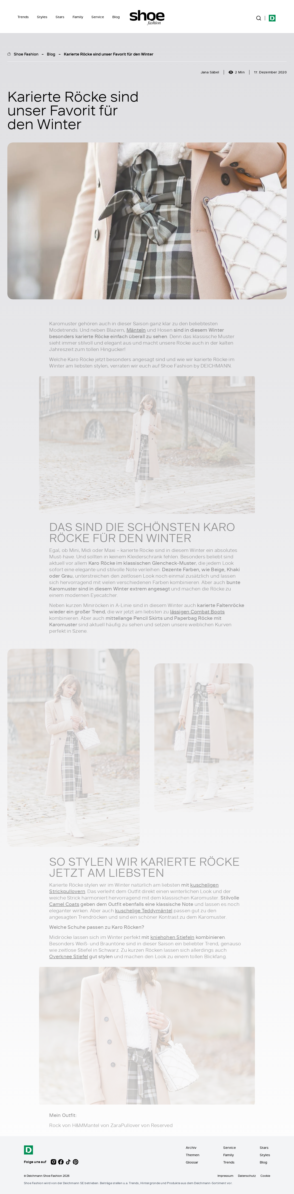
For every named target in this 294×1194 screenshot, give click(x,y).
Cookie (265, 1175)
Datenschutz (247, 1176)
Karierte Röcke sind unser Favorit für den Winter (108, 54)
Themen (192, 1154)
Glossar (192, 1162)
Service (98, 16)
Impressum (225, 1176)
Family (78, 16)
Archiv (191, 1147)
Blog (116, 16)
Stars (60, 16)
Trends (23, 16)
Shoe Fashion (26, 54)
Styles (42, 16)
